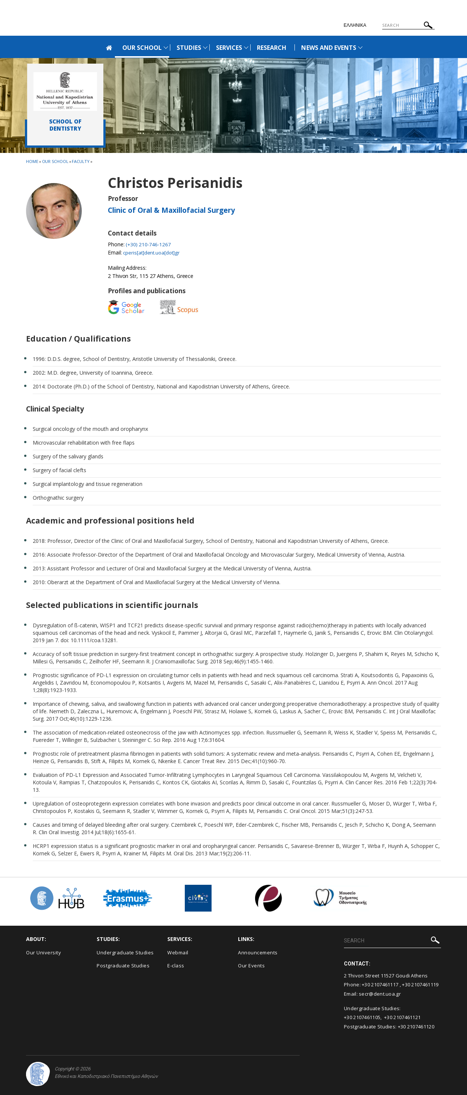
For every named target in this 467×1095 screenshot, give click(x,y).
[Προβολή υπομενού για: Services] (246, 47)
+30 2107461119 (420, 984)
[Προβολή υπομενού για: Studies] (205, 47)
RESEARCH (271, 48)
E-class (175, 965)
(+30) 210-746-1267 (149, 244)
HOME (32, 161)
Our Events (251, 965)
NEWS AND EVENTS (328, 48)
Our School (55, 161)
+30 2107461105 (362, 1017)
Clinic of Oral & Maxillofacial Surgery (171, 210)
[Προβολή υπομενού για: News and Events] (360, 47)
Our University (43, 952)
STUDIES (189, 48)
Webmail (178, 952)
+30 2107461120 (416, 1026)
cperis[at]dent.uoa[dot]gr (152, 252)
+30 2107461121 (402, 1017)
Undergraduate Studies (125, 952)
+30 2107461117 (380, 984)
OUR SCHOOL (142, 48)
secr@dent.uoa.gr (380, 993)
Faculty (80, 161)
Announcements (258, 952)
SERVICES (229, 48)
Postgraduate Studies (123, 965)
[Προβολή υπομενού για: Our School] (166, 47)
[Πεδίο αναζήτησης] (408, 25)
